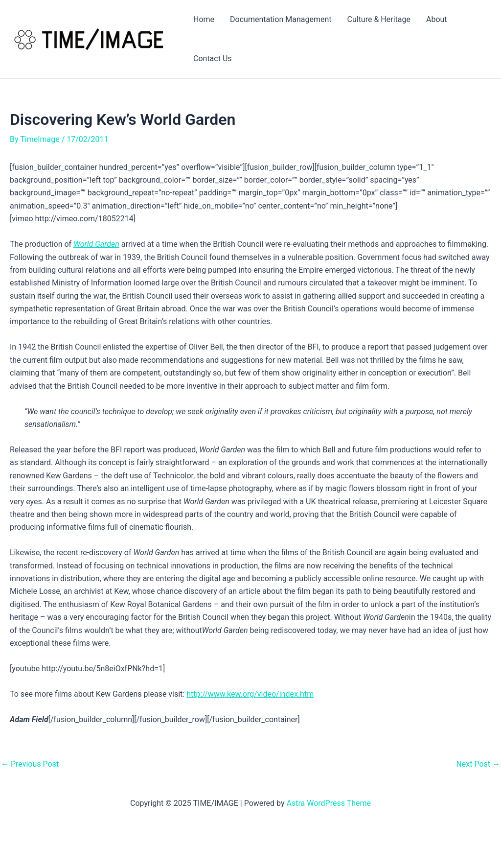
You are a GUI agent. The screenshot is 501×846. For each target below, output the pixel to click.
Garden (106, 244)
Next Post (478, 764)
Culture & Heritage (378, 19)
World (83, 244)
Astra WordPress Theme (329, 803)
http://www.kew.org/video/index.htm (250, 694)
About (436, 19)
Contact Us (212, 58)
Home (203, 19)
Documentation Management (280, 19)
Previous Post (30, 764)
